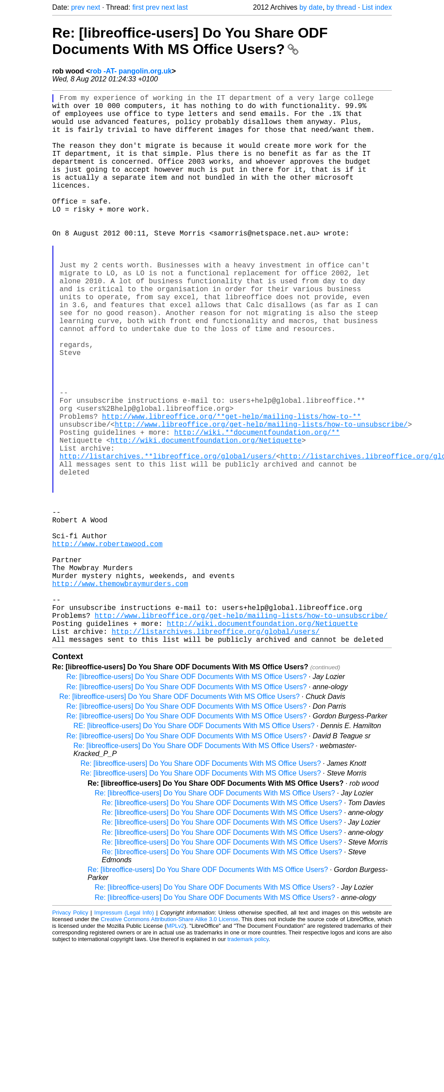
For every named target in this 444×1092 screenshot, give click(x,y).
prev (78, 7)
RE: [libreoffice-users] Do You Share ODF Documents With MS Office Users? (193, 848)
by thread (341, 7)
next (93, 7)
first (138, 7)
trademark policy (247, 1061)
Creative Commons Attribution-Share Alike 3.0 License (169, 1041)
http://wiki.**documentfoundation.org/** (257, 508)
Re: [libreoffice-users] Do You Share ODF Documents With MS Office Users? (190, 41)
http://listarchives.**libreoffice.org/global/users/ (168, 537)
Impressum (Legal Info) (124, 1034)
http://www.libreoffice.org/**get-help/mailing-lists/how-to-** (231, 489)
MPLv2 (175, 1048)
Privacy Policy (70, 1034)
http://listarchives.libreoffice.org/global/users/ (215, 751)
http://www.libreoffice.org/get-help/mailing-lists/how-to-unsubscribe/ (261, 498)
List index (377, 7)
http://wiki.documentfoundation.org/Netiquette (206, 518)
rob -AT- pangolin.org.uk (131, 71)
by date (310, 7)
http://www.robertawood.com (107, 644)
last (182, 7)
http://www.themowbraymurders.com (120, 693)
